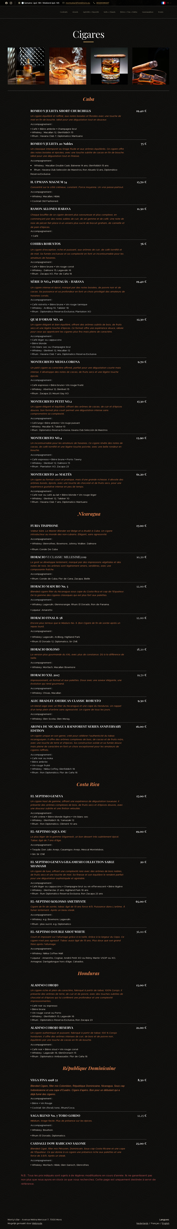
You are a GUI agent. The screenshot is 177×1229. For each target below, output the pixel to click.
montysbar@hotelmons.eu (78, 3)
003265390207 (102, 3)
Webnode (37, 1223)
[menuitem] (138, 12)
